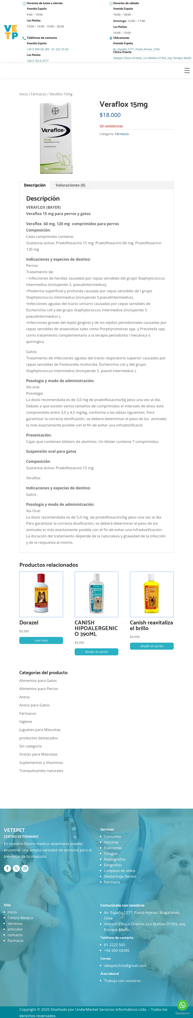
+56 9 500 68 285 (38, 49)
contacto (15, 934)
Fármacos (39, 94)
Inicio (23, 94)
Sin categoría (30, 746)
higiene (25, 721)
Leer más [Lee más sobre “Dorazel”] (41, 640)
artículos (15, 929)
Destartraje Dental (120, 876)
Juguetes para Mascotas (40, 729)
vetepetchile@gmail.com (125, 965)
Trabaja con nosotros (122, 980)
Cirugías (111, 853)
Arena (24, 696)
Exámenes (113, 847)
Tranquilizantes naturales (41, 770)
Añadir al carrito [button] (96, 652)
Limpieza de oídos (119, 870)
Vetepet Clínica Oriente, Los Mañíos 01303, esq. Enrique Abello (152, 58)
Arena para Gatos (34, 705)
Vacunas (111, 842)
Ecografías (113, 864)
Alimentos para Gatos (38, 680)
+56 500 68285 (117, 950)
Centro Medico (20, 917)
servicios (15, 923)
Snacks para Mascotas (38, 754)
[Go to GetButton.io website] (182, 1013)
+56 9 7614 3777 (38, 61)
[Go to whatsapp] (182, 1005)
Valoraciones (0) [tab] (70, 185)
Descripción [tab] (35, 185)
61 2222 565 (114, 944)
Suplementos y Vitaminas (41, 762)
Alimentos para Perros (38, 688)
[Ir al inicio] (11, 32)
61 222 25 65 (60, 49)
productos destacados (38, 737)
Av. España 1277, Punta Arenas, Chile (136, 49)
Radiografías (115, 859)
